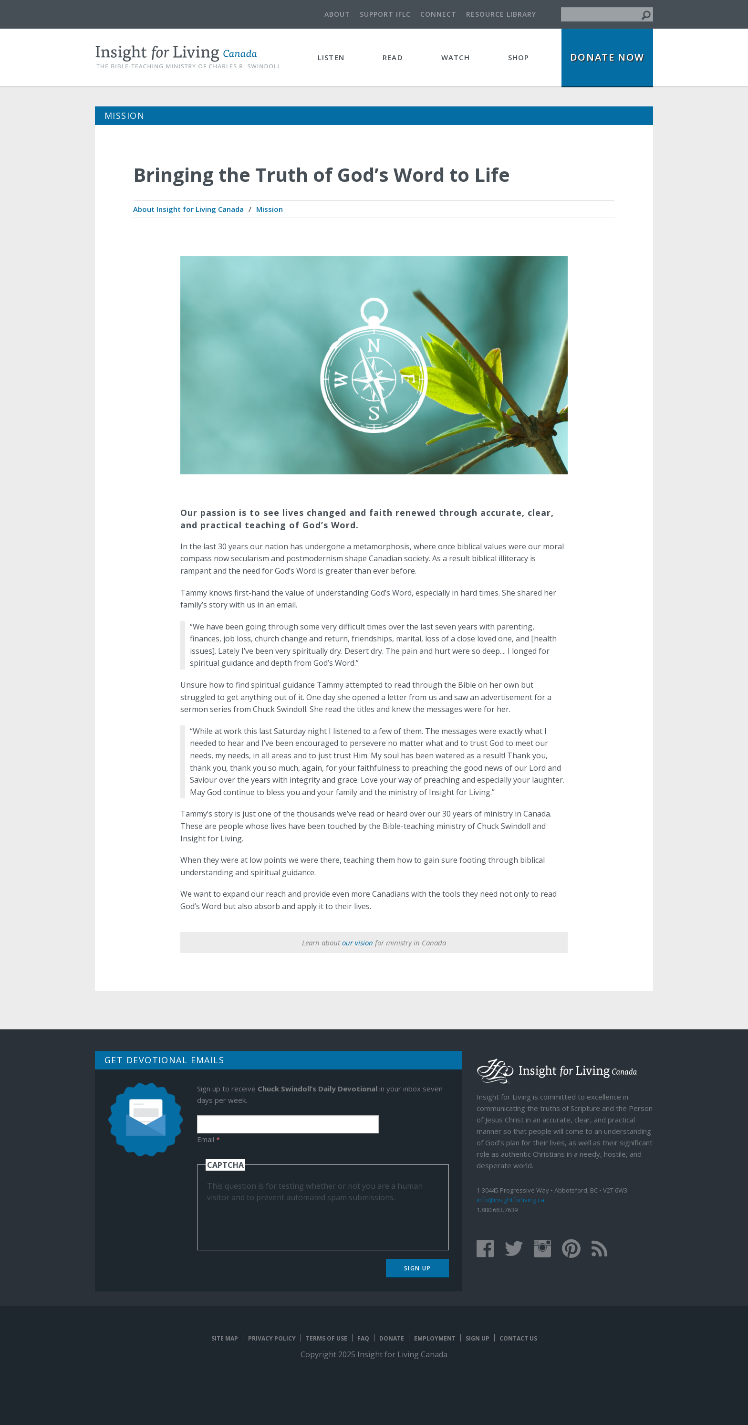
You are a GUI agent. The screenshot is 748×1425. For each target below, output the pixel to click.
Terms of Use (326, 1338)
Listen (331, 57)
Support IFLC (385, 14)
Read (393, 57)
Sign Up (417, 1268)
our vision (357, 942)
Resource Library (501, 14)
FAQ (363, 1338)
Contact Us (518, 1338)
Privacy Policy (272, 1338)
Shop (519, 57)
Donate (391, 1338)
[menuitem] (188, 209)
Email (208, 1139)
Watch (455, 57)
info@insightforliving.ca (510, 1199)
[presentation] (279, 1221)
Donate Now (607, 57)
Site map (224, 1338)
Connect (438, 14)
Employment (435, 1338)
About (337, 14)
